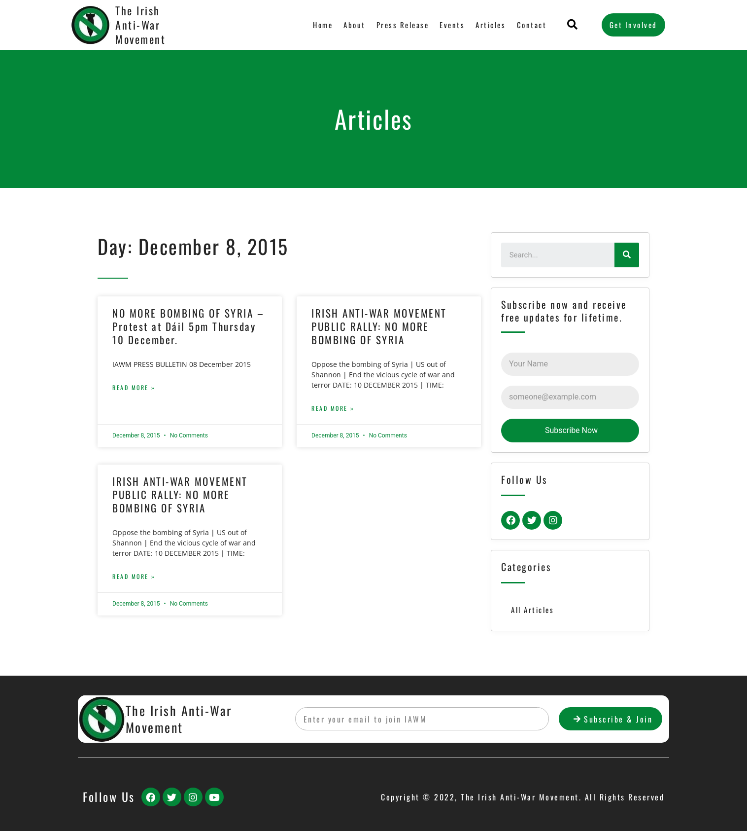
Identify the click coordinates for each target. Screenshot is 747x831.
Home (323, 24)
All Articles (532, 609)
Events (452, 24)
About (355, 24)
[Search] (626, 255)
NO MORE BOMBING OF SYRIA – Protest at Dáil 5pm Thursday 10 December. (188, 326)
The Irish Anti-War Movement (140, 24)
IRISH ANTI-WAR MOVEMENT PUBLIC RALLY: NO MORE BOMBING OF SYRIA (379, 326)
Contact (532, 24)
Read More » (134, 387)
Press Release (402, 24)
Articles (491, 24)
